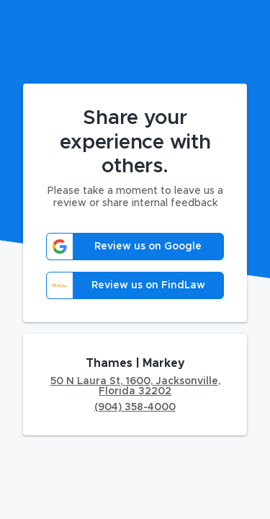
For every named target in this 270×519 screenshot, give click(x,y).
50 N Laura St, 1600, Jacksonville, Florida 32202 (135, 386)
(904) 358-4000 (135, 407)
